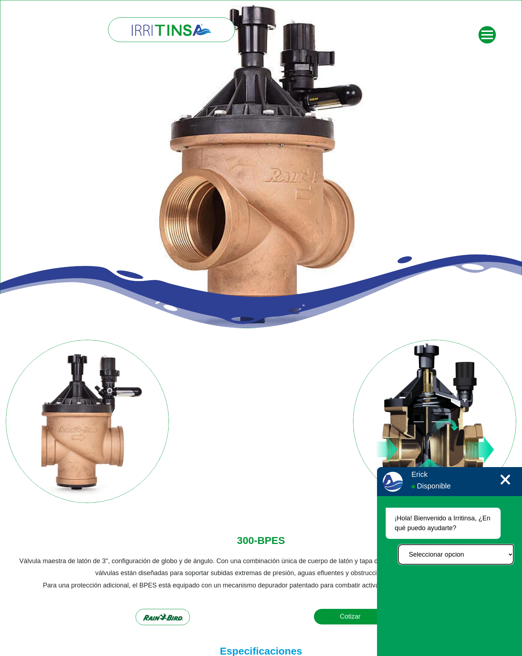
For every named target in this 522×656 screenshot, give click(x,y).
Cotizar (350, 616)
